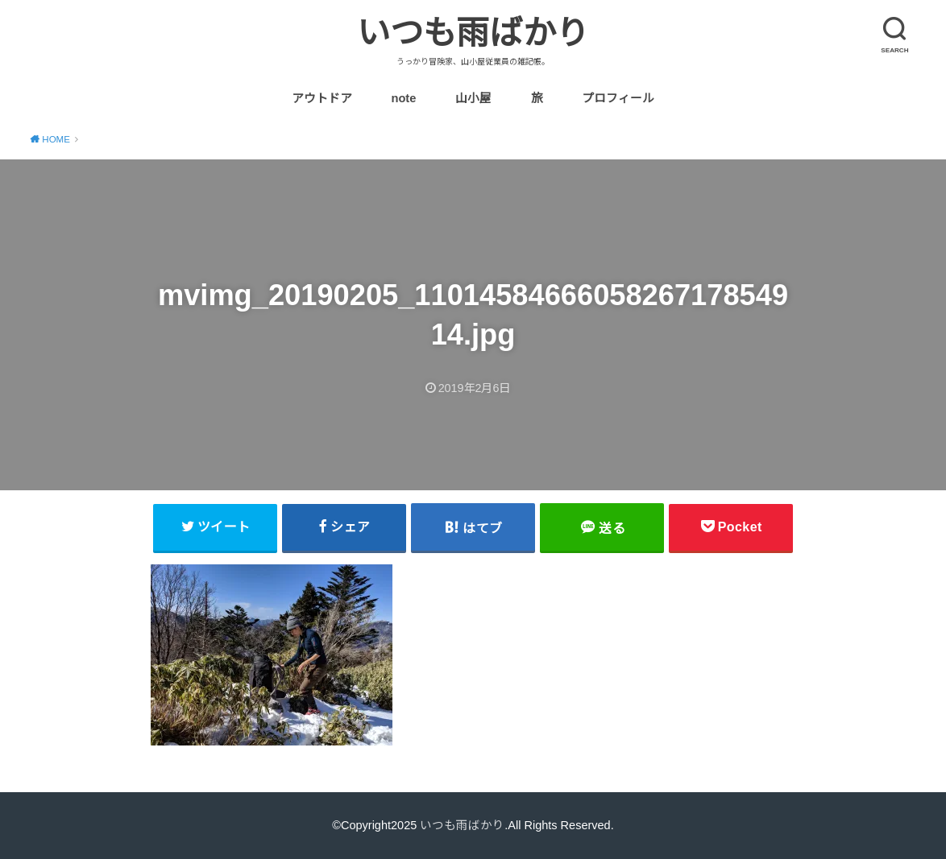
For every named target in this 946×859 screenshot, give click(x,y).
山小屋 (473, 98)
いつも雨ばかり (473, 33)
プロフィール (618, 98)
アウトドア (322, 98)
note (403, 98)
